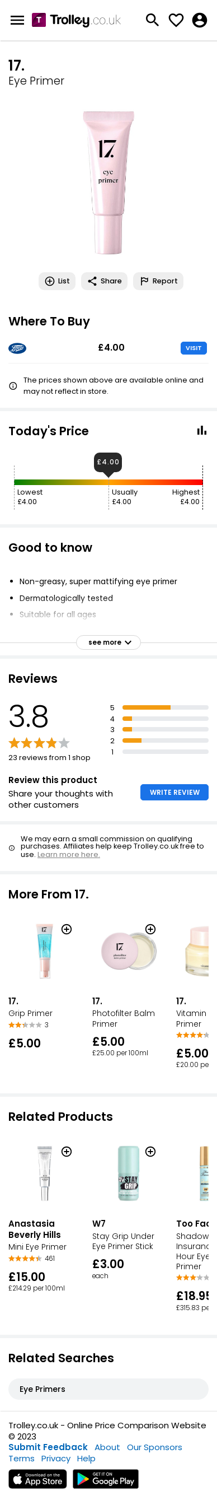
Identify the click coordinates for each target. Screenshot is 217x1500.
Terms (21, 1458)
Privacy (55, 1458)
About (107, 1447)
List (57, 281)
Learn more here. (68, 854)
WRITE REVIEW (175, 792)
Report (158, 281)
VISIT (194, 347)
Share (104, 281)
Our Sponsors (154, 1447)
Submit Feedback (48, 1447)
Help (86, 1458)
